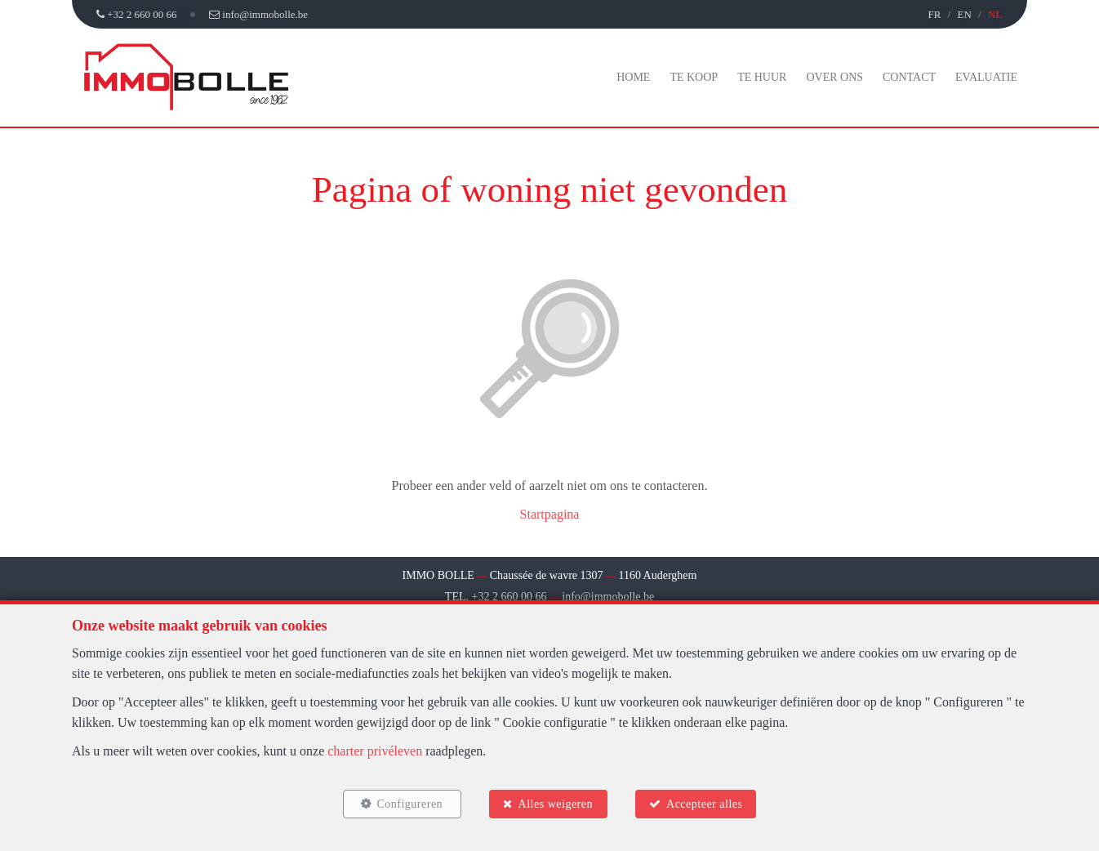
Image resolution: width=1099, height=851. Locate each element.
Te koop (694, 77)
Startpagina (550, 514)
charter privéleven (374, 751)
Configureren (409, 804)
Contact (909, 77)
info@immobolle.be (608, 596)
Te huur (761, 77)
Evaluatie (986, 77)
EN (964, 14)
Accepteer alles (704, 804)
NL (995, 14)
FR (934, 14)
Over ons (834, 77)
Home (633, 77)
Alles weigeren (555, 804)
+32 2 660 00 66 (509, 596)
